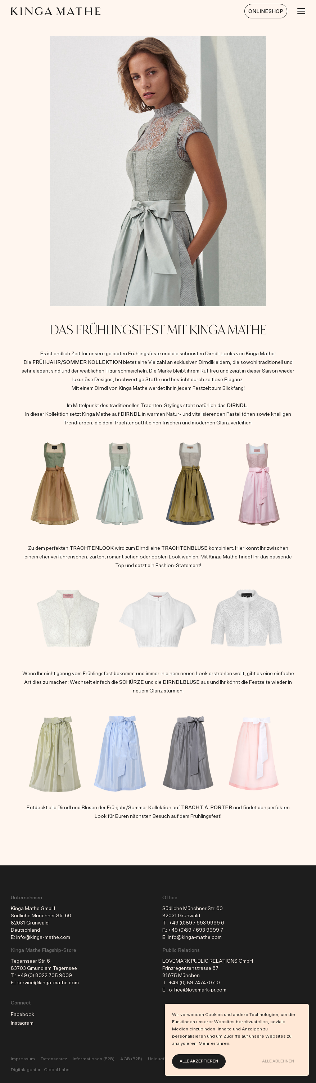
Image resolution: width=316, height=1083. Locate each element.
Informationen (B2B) (93, 1059)
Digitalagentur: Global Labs (40, 1070)
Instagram (22, 1023)
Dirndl (237, 405)
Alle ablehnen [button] (278, 1061)
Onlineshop (265, 11)
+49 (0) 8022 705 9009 (44, 975)
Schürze (132, 682)
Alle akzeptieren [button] (199, 1061)
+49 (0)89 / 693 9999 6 (196, 923)
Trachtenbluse (184, 548)
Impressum (23, 1059)
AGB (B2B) (131, 1059)
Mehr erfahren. (214, 1043)
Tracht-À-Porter (206, 807)
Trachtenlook (91, 548)
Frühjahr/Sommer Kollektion (77, 362)
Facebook (22, 1014)
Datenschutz (54, 1059)
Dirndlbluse (181, 682)
